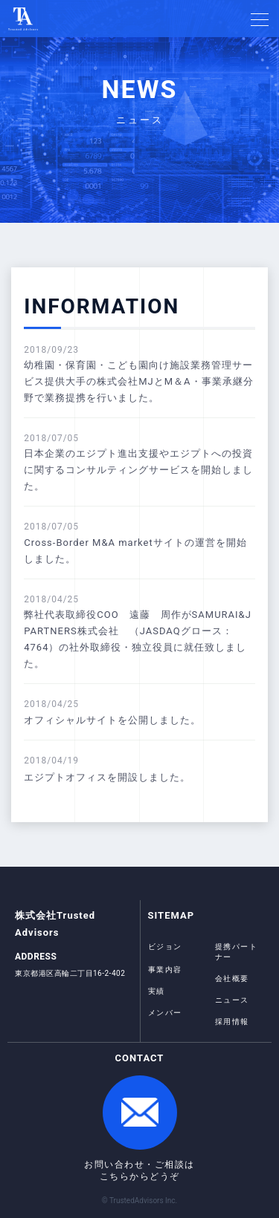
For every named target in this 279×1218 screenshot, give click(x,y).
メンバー (165, 1013)
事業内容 (165, 969)
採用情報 (232, 1021)
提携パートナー (236, 951)
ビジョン (165, 946)
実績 (156, 991)
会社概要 (232, 978)
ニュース (232, 1000)
